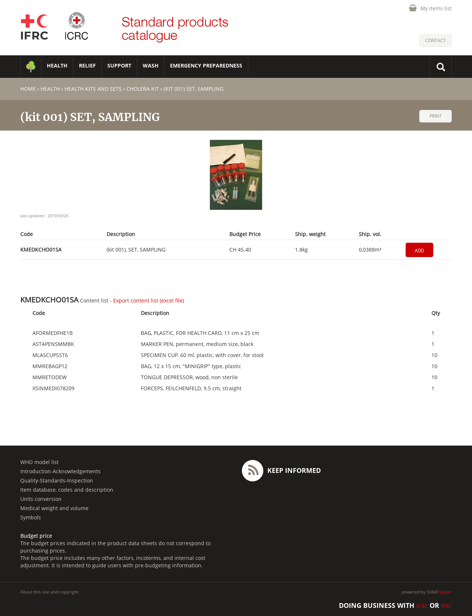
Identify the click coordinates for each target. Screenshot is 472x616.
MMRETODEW (49, 377)
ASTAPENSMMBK (53, 344)
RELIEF (87, 65)
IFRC (446, 605)
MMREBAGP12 (49, 366)
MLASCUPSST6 (50, 355)
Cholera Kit (142, 88)
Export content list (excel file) (148, 300)
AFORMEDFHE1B (52, 333)
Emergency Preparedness (206, 65)
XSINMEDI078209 (53, 388)
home (28, 88)
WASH (151, 65)
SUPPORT (119, 65)
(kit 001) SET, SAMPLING (193, 88)
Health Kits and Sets (93, 88)
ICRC (422, 605)
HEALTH (57, 65)
